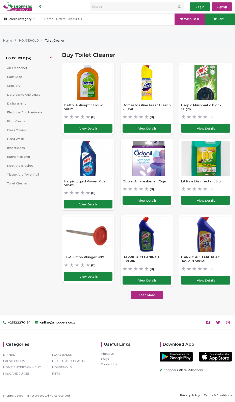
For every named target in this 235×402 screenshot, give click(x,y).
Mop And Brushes (20, 166)
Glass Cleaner (17, 130)
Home (48, 19)
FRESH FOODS (14, 361)
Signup (222, 7)
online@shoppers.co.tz (55, 322)
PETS (56, 373)
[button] (29, 58)
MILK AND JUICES (16, 373)
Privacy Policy (190, 395)
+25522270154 (16, 322)
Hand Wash (15, 139)
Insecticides (16, 148)
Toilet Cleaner (54, 40)
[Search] (137, 6)
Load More (147, 295)
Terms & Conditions (218, 395)
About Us (75, 19)
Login (200, 7)
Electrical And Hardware (24, 112)
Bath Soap (14, 77)
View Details (88, 128)
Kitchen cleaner (18, 157)
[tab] (29, 58)
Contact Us (109, 364)
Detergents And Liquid (23, 94)
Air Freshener (17, 68)
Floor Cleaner (17, 121)
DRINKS (9, 355)
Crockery (13, 86)
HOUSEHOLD (29, 40)
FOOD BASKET (63, 355)
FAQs (105, 359)
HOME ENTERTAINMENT (22, 367)
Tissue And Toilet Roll (23, 174)
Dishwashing (16, 103)
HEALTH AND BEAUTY (68, 361)
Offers (61, 19)
